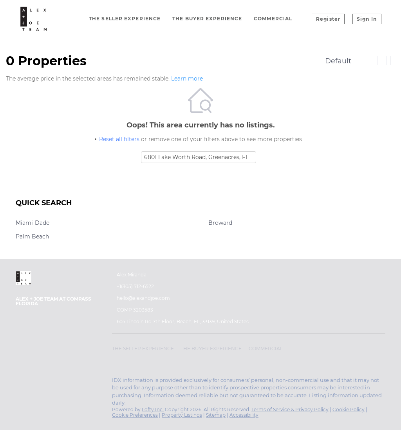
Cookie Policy (348, 409)
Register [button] (328, 19)
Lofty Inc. (153, 409)
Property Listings (182, 415)
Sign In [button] (367, 19)
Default (338, 61)
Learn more (187, 78)
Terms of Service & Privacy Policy (290, 409)
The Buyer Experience (207, 19)
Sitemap (216, 415)
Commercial (273, 19)
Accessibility (243, 415)
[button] (145, 350)
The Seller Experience (125, 19)
